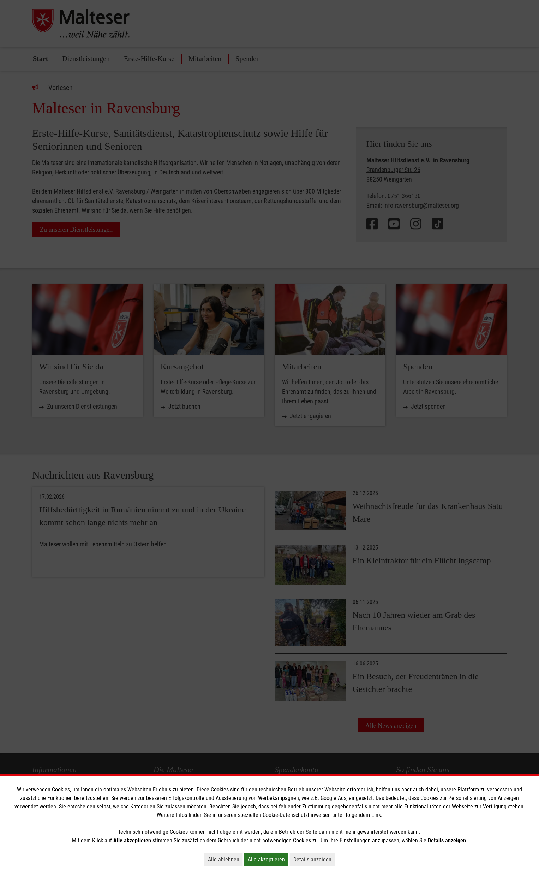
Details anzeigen (314, 859)
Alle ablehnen (225, 859)
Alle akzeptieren (268, 859)
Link (376, 815)
